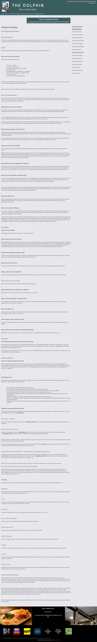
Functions (24, 13)
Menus (7, 13)
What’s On (12, 13)
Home (2, 13)
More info (57, 640)
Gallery (18, 13)
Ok (55, 640)
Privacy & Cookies (39, 13)
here (51, 411)
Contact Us (30, 13)
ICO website (37, 600)
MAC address (55, 156)
